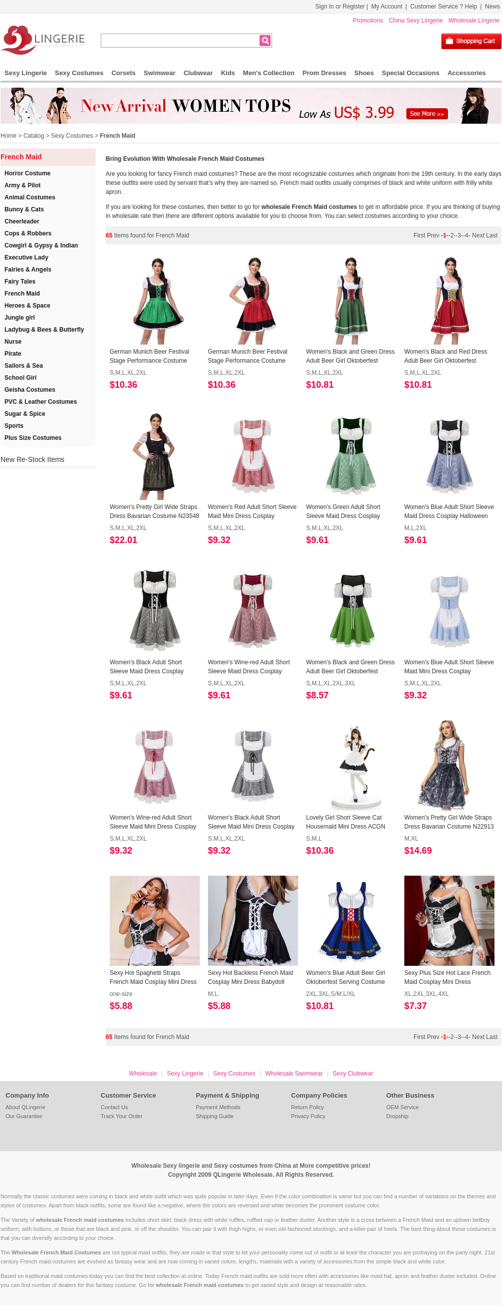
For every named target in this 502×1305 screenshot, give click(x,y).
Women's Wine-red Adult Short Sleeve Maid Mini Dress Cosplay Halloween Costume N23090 (153, 822)
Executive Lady (26, 257)
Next (478, 235)
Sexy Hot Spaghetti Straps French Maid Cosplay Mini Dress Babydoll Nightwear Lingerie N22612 (153, 977)
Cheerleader (22, 221)
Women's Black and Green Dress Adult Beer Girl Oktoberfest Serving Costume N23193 (350, 667)
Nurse (13, 341)
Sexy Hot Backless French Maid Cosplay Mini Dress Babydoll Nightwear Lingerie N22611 (250, 977)
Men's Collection (269, 73)
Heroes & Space (27, 305)
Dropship (397, 1116)
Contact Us (114, 1107)
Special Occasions (410, 73)
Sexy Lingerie (26, 73)
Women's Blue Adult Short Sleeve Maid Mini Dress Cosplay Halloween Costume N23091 (449, 667)
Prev (434, 235)
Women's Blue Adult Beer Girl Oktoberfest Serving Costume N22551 (345, 977)
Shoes (364, 73)
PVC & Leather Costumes (41, 401)
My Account (386, 6)
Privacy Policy (308, 1116)
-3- (459, 235)
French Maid (117, 135)
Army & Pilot (23, 185)
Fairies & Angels (28, 269)
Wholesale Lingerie (473, 20)
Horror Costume (28, 173)
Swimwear (160, 73)
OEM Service (402, 1107)
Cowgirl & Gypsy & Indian (41, 245)
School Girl (21, 377)
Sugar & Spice (25, 413)
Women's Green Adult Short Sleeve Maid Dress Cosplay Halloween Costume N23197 (344, 511)
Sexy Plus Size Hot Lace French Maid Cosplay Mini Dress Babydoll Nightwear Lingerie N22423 (447, 977)
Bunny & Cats (24, 209)
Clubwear (198, 73)
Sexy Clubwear (353, 1073)
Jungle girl (20, 317)
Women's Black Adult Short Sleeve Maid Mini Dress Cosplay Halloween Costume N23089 (251, 822)
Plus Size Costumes (33, 437)
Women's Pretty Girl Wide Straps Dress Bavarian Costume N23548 (154, 511)
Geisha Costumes (30, 389)
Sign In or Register (340, 6)
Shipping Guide (214, 1116)
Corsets (123, 73)
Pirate (13, 353)
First (420, 235)
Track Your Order (121, 1116)
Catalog (34, 135)
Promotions (368, 20)
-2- (452, 235)
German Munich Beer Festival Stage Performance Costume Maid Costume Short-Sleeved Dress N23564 (149, 356)
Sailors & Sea (24, 365)
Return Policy (307, 1107)
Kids (228, 73)
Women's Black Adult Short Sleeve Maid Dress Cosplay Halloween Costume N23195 (148, 667)
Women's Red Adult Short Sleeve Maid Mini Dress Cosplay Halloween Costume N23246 (252, 511)
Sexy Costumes (79, 73)
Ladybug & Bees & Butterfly (44, 329)
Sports (14, 425)
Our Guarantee (24, 1116)
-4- (466, 235)
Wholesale (143, 1073)
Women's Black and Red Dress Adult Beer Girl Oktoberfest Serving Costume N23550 (445, 356)
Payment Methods (218, 1107)
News (492, 6)
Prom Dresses (324, 73)
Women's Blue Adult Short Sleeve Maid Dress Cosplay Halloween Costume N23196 (449, 511)
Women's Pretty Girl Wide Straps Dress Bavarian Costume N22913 (449, 822)
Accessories (466, 73)
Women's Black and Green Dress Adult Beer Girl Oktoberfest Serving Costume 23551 (350, 356)
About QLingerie (26, 1107)
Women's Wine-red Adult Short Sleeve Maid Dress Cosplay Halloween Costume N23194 (249, 667)
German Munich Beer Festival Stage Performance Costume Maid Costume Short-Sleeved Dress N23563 (248, 356)
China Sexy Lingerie (415, 20)
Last (491, 235)
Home (9, 135)
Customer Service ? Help (443, 6)
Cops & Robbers (28, 233)
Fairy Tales (20, 281)
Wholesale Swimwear (294, 1073)
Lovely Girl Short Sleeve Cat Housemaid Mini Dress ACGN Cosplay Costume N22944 (345, 822)
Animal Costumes (30, 197)
